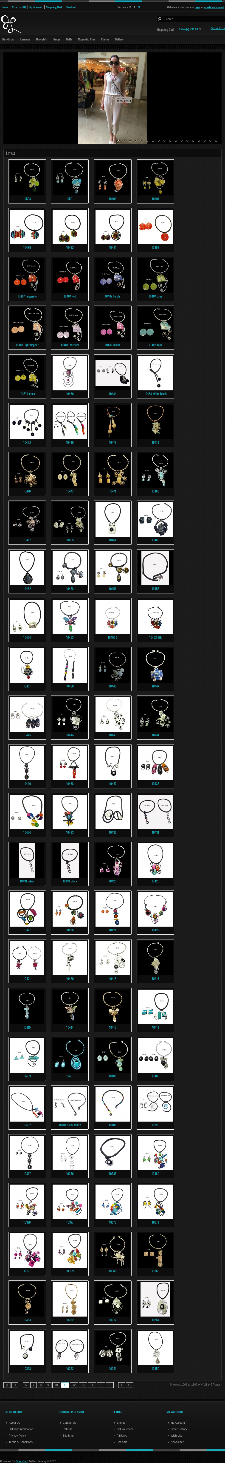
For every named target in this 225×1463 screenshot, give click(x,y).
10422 (155, 929)
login (197, 7)
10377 (69, 1222)
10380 (155, 1173)
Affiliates (122, 1435)
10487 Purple (112, 296)
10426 (70, 929)
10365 (155, 1270)
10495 (27, 247)
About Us (14, 1422)
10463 (155, 539)
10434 (27, 832)
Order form (218, 28)
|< (7, 1385)
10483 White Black (155, 393)
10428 (155, 881)
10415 (27, 1027)
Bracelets (42, 39)
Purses (105, 39)
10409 (27, 1076)
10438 (70, 783)
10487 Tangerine (27, 296)
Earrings (25, 39)
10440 (27, 783)
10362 (70, 1319)
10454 (27, 637)
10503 (27, 198)
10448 (112, 686)
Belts (69, 39)
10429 (112, 881)
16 (204, 140)
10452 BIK (155, 637)
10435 (155, 783)
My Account (35, 7)
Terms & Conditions (21, 1442)
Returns (67, 1429)
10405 (112, 1076)
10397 (27, 1173)
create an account (214, 7)
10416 (155, 978)
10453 (70, 637)
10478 (155, 442)
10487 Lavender (70, 344)
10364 (27, 1319)
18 (216, 140)
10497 (155, 198)
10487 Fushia (112, 344)
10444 (70, 734)
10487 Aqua (155, 344)
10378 (27, 1222)
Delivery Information (21, 1429)
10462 (27, 588)
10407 (69, 1076)
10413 (112, 1027)
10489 (155, 247)
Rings (56, 39)
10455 (155, 588)
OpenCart (22, 1461)
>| (129, 1385)
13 (187, 140)
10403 (155, 1076)
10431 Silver (27, 881)
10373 (155, 1222)
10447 (155, 686)
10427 (27, 929)
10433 (70, 832)
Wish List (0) (19, 7)
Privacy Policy (17, 1435)
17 (210, 140)
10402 (27, 1124)
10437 (112, 783)
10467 (27, 539)
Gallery (119, 39)
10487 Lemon (27, 393)
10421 (27, 978)
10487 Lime (155, 296)
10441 (155, 734)
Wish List (176, 1435)
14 (193, 140)
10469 (155, 491)
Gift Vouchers (125, 1429)
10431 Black (70, 881)
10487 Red (70, 296)
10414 (69, 1027)
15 (198, 140)
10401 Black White (70, 1124)
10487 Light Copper (27, 344)
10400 (113, 1124)
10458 (70, 588)
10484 (112, 393)
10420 (70, 978)
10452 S (112, 637)
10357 (112, 1319)
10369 (70, 1270)
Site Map (68, 1435)
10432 (112, 832)
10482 (27, 442)
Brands (121, 1422)
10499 (112, 198)
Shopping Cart (54, 7)
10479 (112, 442)
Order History (179, 1429)
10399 (155, 1124)
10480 (70, 442)
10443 (112, 734)
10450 (70, 686)
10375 (112, 1222)
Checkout (71, 7)
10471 (112, 491)
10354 (155, 1319)
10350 (155, 1368)
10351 (112, 1368)
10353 (27, 1368)
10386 (70, 1173)
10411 (155, 1027)
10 (170, 140)
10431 (155, 832)
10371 (27, 1270)
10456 (112, 588)
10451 (27, 686)
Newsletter (177, 1442)
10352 (70, 1368)
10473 (69, 491)
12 (181, 140)
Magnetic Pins (86, 39)
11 (175, 140)
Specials (122, 1442)
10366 (112, 1270)
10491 (112, 247)
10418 (112, 978)
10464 (112, 539)
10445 (27, 734)
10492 (70, 247)
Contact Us (69, 1422)
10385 (112, 1173)
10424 (112, 929)
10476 (27, 491)
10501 (69, 198)
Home (5, 7)
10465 (70, 539)
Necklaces (8, 39)
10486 (70, 393)
